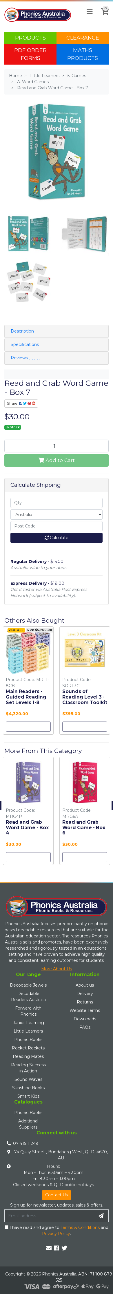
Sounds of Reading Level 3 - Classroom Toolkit (84, 697)
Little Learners (28, 1031)
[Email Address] (49, 1216)
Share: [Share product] (21, 403)
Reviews (25, 357)
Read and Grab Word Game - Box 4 (27, 827)
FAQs (84, 1027)
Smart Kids (28, 1096)
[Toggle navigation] (89, 12)
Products (30, 38)
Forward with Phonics (28, 1011)
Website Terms (85, 1010)
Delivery (84, 993)
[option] (28, 682)
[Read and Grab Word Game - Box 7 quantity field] (56, 446)
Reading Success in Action (28, 1068)
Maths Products (82, 54)
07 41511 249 (25, 1143)
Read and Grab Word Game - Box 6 (83, 827)
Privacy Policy (56, 1233)
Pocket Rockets (28, 1048)
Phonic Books (28, 1039)
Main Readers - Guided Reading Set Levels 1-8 (26, 697)
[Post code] (56, 526)
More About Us (56, 968)
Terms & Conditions (80, 1227)
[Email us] (49, 1248)
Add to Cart (56, 460)
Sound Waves (28, 1079)
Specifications (25, 344)
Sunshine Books (28, 1087)
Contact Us (56, 1195)
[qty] (56, 503)
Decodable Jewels (28, 985)
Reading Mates (28, 1056)
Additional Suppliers (28, 1124)
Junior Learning (28, 1022)
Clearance (82, 38)
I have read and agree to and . (56, 1230)
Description (22, 331)
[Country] (56, 514)
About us (85, 985)
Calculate (56, 537)
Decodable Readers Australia (28, 996)
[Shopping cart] (103, 15)
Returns (85, 1002)
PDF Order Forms (30, 54)
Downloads (85, 1018)
